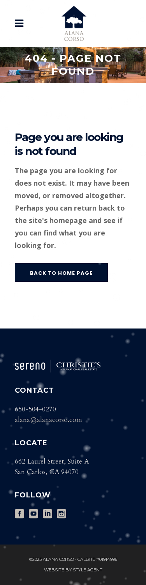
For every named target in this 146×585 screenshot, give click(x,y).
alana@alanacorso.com (48, 419)
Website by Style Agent (73, 570)
